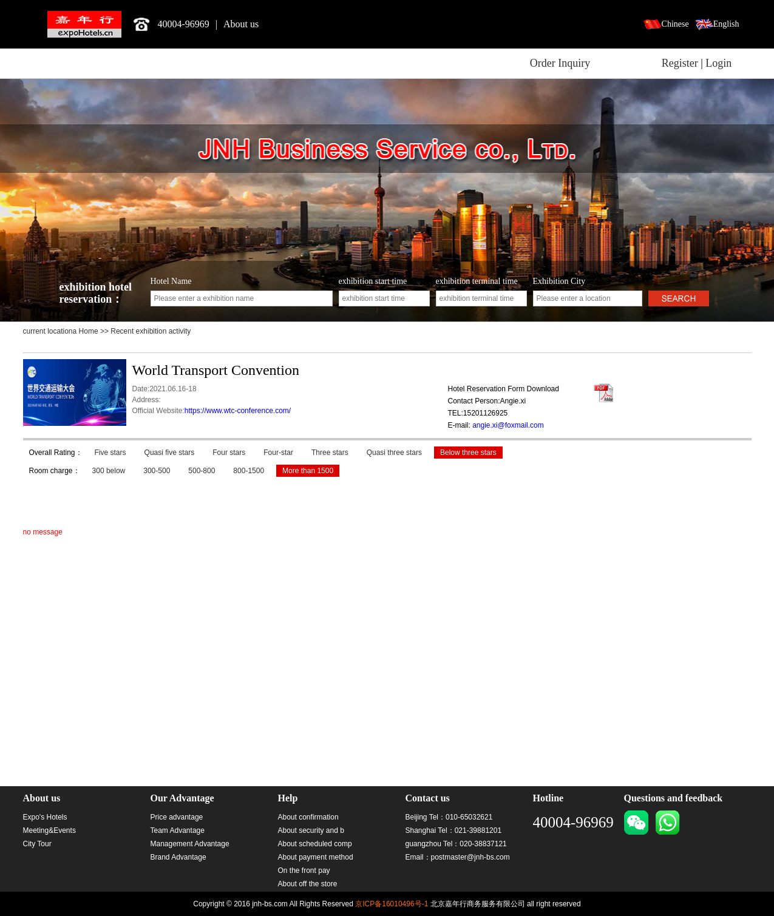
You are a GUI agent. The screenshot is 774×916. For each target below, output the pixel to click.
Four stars (228, 452)
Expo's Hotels (45, 817)
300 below (109, 470)
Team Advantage (178, 830)
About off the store (308, 884)
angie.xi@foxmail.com (508, 425)
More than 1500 (307, 470)
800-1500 (248, 470)
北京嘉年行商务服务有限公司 (84, 24)
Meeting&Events (49, 830)
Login (718, 63)
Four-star (278, 452)
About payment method (315, 857)
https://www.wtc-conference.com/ (238, 410)
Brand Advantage (178, 857)
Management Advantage (190, 844)
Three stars (329, 452)
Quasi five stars (169, 452)
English (726, 24)
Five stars (110, 452)
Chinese (675, 24)
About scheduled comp (315, 844)
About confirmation (308, 817)
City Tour (37, 844)
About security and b (311, 830)
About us (241, 24)
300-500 (156, 470)
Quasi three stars (394, 452)
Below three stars (468, 452)
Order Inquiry (560, 63)
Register (680, 63)
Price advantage (177, 817)
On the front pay (304, 870)
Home (89, 331)
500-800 (201, 470)
